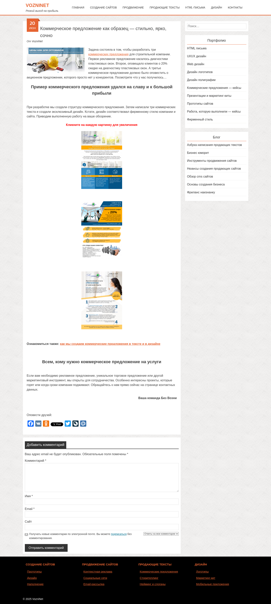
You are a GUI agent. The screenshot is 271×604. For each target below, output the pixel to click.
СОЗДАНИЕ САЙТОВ (40, 564)
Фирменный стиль (200, 119)
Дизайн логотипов (200, 72)
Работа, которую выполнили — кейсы (214, 111)
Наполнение (35, 584)
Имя (29, 496)
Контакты (235, 7)
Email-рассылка (93, 584)
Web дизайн (195, 64)
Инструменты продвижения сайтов (212, 160)
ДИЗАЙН (201, 564)
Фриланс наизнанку (201, 192)
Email (30, 508)
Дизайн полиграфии (201, 80)
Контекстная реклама (97, 571)
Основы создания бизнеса (206, 184)
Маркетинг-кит (205, 578)
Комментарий (35, 460)
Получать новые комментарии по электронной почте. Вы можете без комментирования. (104, 536)
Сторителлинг (149, 578)
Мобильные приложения (212, 584)
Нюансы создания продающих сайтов (214, 168)
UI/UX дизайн (196, 56)
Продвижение (133, 7)
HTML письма (196, 48)
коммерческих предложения (108, 54)
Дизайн (216, 7)
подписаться (119, 534)
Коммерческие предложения (159, 571)
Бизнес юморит (198, 152)
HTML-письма (195, 7)
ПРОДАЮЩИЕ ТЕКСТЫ (155, 564)
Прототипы (34, 571)
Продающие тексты (165, 7)
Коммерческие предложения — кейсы (214, 87)
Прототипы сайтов (200, 103)
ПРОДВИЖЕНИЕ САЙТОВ (100, 564)
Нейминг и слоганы (153, 584)
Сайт (28, 521)
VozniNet (37, 5)
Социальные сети (95, 578)
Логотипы (202, 571)
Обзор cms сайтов (200, 176)
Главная (78, 7)
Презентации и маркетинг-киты (209, 95)
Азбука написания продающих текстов (214, 145)
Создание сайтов (103, 7)
